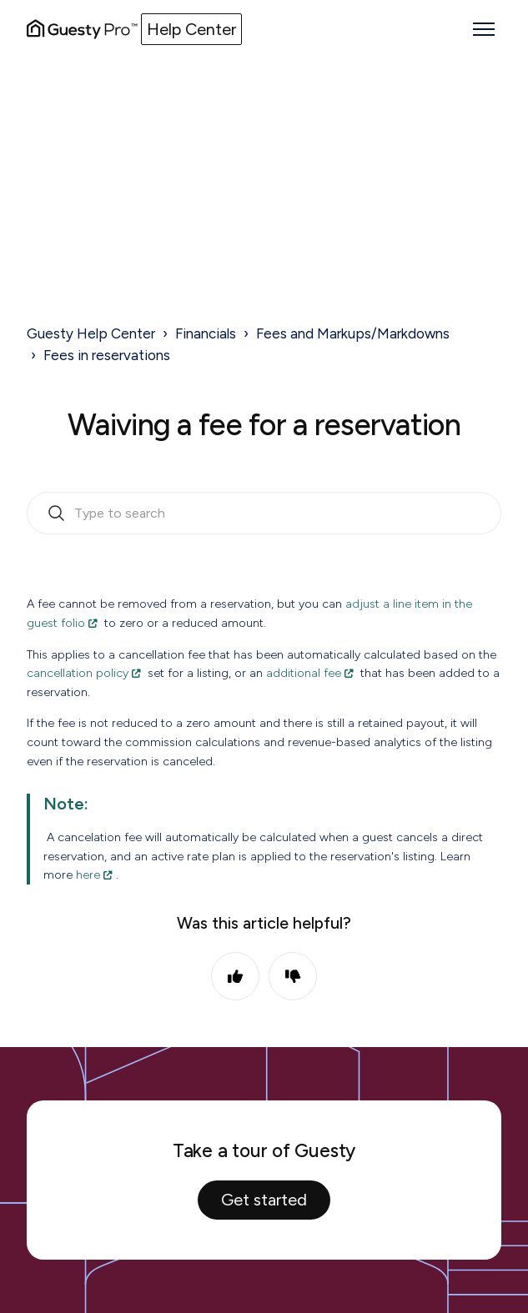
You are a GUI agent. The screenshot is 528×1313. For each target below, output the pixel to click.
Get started (264, 1200)
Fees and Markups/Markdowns (353, 333)
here (88, 874)
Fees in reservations (106, 355)
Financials (205, 333)
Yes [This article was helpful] (235, 976)
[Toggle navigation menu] (483, 29)
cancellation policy (77, 672)
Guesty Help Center (91, 333)
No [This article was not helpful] (293, 976)
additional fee (303, 672)
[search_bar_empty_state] (264, 513)
